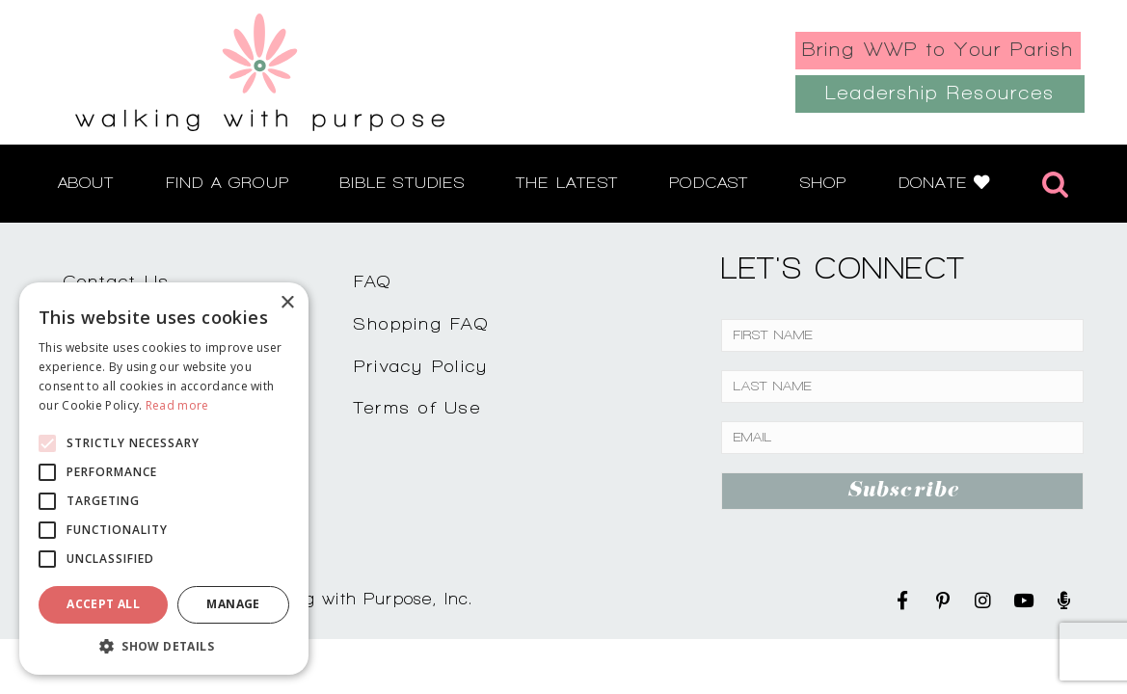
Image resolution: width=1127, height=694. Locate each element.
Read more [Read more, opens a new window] (177, 405)
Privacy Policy (421, 366)
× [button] (287, 303)
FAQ (373, 281)
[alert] (164, 478)
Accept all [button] (103, 604)
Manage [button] (232, 604)
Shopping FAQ (421, 323)
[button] (164, 645)
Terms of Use (417, 407)
